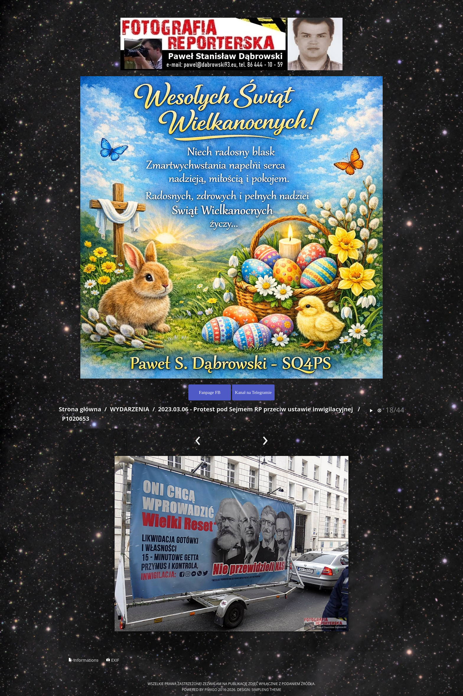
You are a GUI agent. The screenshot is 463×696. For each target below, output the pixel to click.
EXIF (112, 660)
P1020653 (75, 419)
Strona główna (80, 409)
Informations (83, 660)
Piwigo (211, 689)
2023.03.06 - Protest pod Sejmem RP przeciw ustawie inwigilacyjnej (255, 409)
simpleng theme (266, 689)
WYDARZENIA (129, 409)
